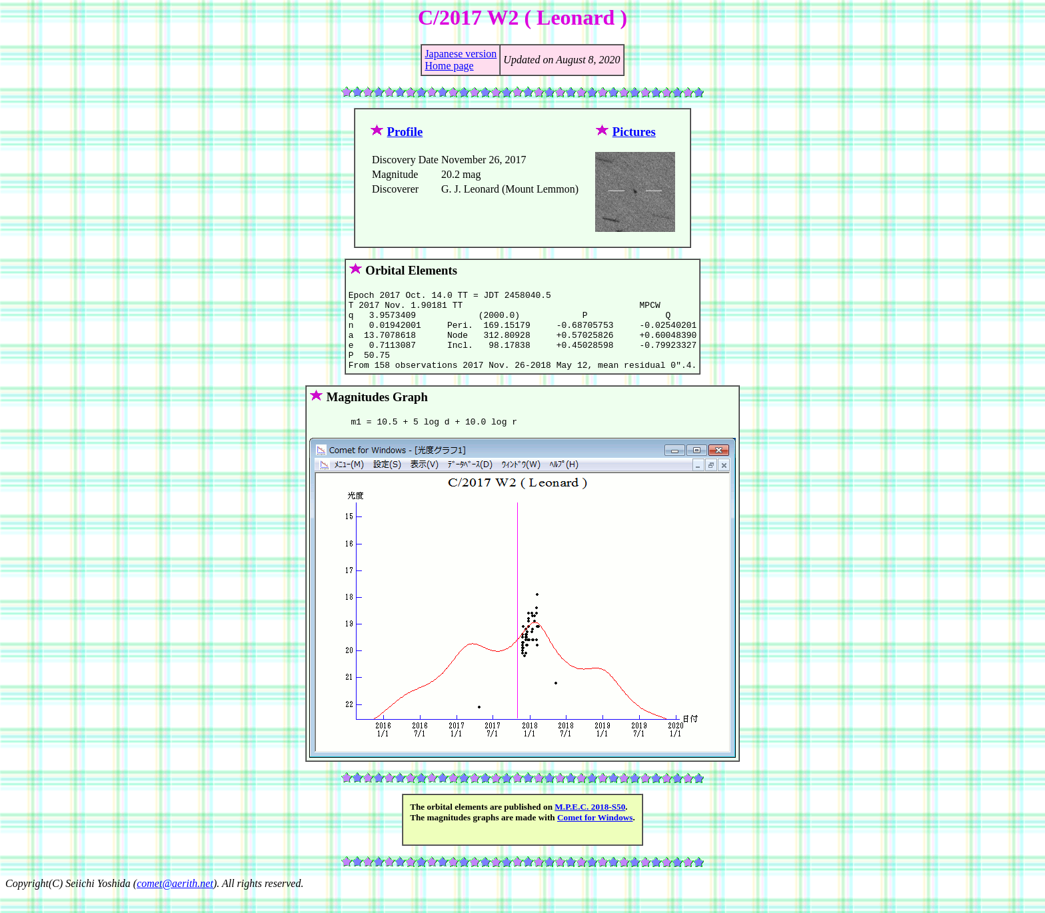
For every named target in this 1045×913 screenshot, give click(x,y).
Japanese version (461, 53)
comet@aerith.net (175, 901)
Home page (449, 65)
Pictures (634, 132)
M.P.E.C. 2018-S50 (589, 825)
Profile (405, 132)
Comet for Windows (595, 835)
